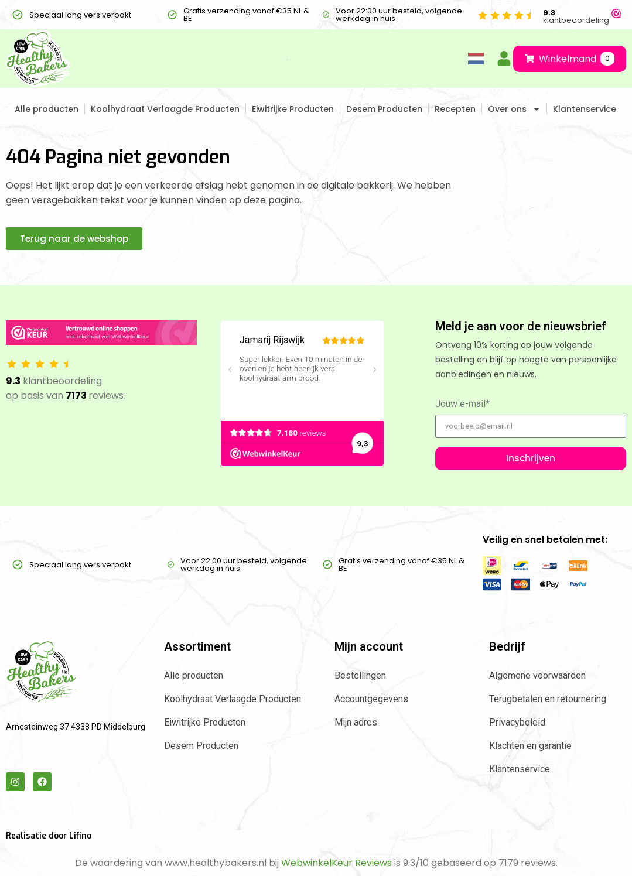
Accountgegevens (371, 698)
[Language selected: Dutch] (474, 59)
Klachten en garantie (530, 745)
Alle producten (46, 109)
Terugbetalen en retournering (547, 698)
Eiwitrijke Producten (293, 109)
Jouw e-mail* (462, 404)
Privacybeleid (517, 722)
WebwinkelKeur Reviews (336, 863)
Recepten (455, 109)
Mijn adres (355, 722)
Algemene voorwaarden (537, 675)
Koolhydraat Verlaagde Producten (165, 109)
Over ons (514, 109)
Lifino (80, 835)
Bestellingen (360, 675)
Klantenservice (584, 109)
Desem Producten (384, 109)
